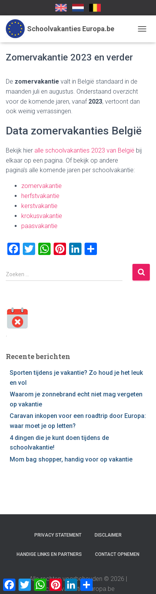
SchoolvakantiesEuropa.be (95, 7)
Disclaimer (108, 535)
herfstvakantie (40, 196)
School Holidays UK (61, 7)
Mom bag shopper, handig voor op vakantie (71, 459)
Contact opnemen (117, 554)
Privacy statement (57, 535)
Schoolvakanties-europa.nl (78, 7)
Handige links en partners (49, 554)
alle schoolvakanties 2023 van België (84, 150)
